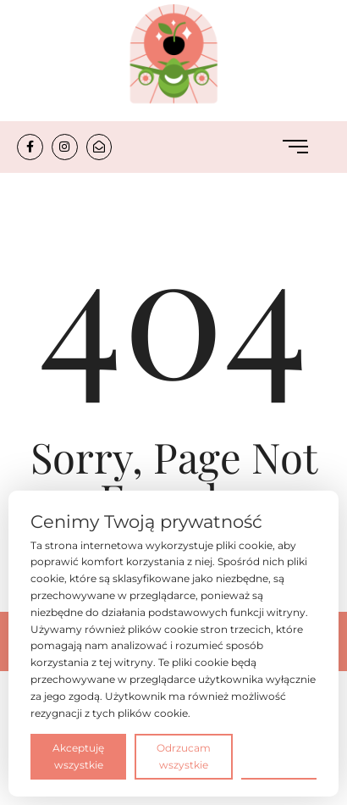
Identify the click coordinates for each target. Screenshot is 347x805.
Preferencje (279, 755)
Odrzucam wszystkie (184, 756)
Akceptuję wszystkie (78, 756)
